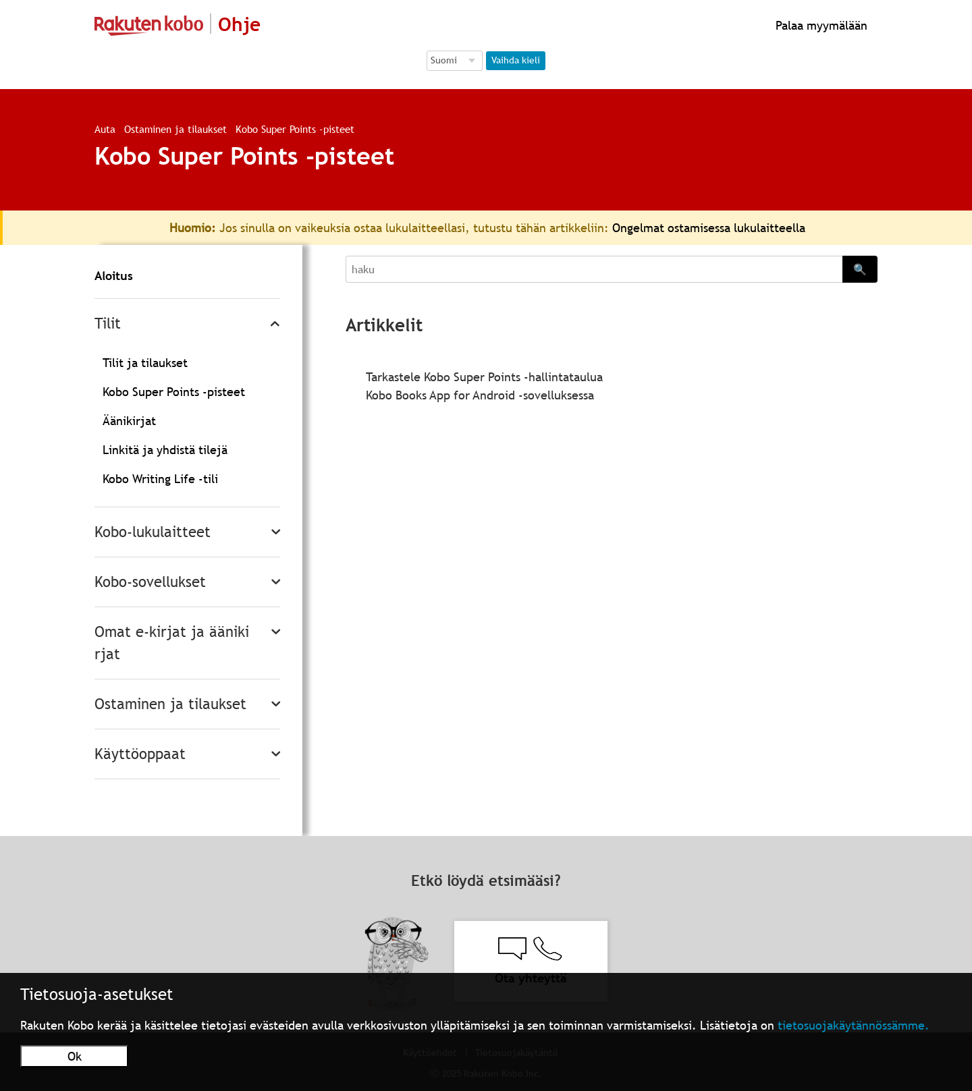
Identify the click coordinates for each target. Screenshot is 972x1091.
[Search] (594, 269)
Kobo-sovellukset (150, 582)
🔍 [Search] (860, 269)
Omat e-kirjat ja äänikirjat (171, 643)
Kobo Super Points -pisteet (295, 129)
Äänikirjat (129, 420)
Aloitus (113, 275)
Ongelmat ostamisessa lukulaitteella (708, 227)
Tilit (107, 323)
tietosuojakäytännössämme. (853, 1025)
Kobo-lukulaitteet (152, 532)
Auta (104, 129)
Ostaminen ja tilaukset (175, 129)
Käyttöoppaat (140, 754)
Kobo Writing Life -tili (160, 478)
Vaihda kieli (515, 60)
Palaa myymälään (819, 25)
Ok (75, 1056)
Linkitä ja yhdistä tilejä (165, 449)
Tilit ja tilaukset (145, 362)
